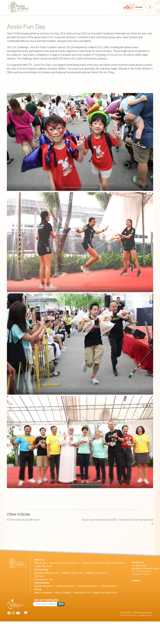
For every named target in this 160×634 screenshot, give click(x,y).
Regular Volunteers (43, 585)
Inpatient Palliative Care (46, 572)
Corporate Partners (87, 585)
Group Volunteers (65, 585)
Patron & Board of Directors (64, 562)
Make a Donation (43, 592)
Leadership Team (43, 566)
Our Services (41, 569)
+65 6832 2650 (139, 565)
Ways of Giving (62, 592)
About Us (39, 559)
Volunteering (41, 582)
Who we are (40, 562)
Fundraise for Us (81, 592)
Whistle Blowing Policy (143, 612)
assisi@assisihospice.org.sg (145, 568)
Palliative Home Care (72, 572)
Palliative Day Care (95, 572)
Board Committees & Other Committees (103, 562)
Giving (37, 589)
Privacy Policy (125, 612)
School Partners (108, 585)
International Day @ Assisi (23, 519)
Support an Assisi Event (105, 592)
